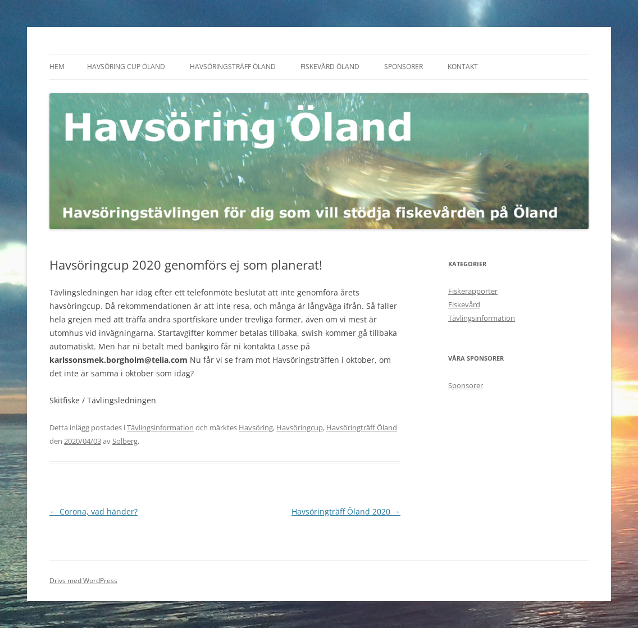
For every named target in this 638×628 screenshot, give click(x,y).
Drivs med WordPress (83, 580)
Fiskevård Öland (329, 66)
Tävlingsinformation (160, 427)
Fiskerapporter (473, 291)
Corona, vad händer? (93, 511)
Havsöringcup (299, 427)
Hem (57, 66)
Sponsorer (403, 66)
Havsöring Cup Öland (126, 66)
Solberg (125, 441)
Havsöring (256, 427)
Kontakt (463, 66)
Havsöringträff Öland (361, 427)
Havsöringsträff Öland (233, 66)
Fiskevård (464, 304)
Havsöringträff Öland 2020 (345, 511)
